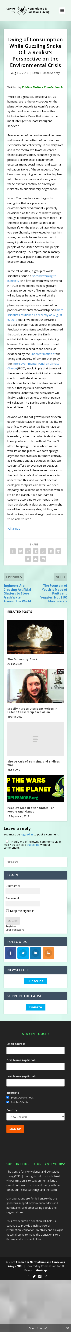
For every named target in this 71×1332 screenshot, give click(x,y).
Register (10, 926)
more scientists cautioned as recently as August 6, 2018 (35, 314)
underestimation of (43, 354)
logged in (27, 834)
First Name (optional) (21, 1060)
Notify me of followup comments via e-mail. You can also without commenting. (33, 844)
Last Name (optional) (21, 1076)
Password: (12, 898)
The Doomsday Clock (22, 659)
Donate (35, 1007)
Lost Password (14, 929)
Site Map (41, 1270)
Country (11, 1110)
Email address (16, 1044)
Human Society (50, 73)
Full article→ (15, 528)
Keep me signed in (22, 911)
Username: (12, 886)
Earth (35, 73)
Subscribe (35, 981)
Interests (12, 1093)
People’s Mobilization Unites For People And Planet (30, 809)
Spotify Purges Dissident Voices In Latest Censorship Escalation (32, 710)
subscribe (33, 845)
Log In (13, 921)
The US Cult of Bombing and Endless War (33, 763)
